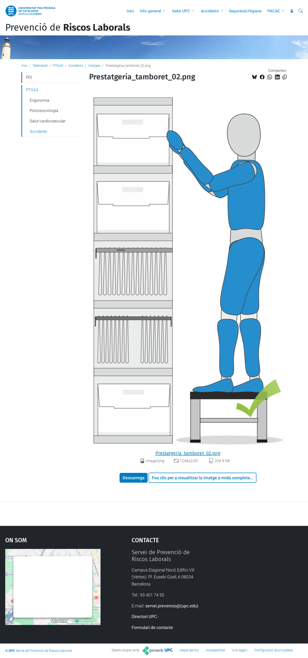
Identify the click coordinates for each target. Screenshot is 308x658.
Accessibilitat (215, 650)
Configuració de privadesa (273, 650)
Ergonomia (39, 100)
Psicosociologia (44, 110)
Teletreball (40, 65)
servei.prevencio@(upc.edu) (171, 605)
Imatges (94, 65)
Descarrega (133, 477)
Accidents (210, 11)
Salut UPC (181, 11)
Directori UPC (144, 616)
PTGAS (58, 65)
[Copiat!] (285, 77)
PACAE (273, 11)
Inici (130, 11)
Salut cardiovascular (48, 121)
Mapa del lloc (189, 650)
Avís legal (239, 650)
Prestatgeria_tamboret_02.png (187, 453)
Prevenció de (67, 27)
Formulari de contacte (152, 627)
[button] (165, 11)
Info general (150, 11)
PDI (29, 77)
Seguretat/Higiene (245, 11)
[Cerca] (300, 10)
